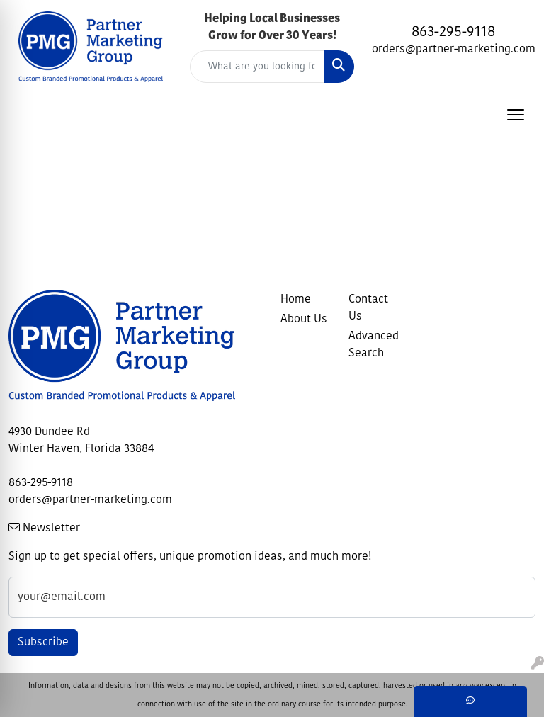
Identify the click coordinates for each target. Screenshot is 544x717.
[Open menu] (516, 115)
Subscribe (43, 642)
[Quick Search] (257, 66)
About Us (303, 319)
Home (295, 299)
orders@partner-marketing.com (454, 49)
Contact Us (368, 308)
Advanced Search (373, 345)
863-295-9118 (453, 33)
